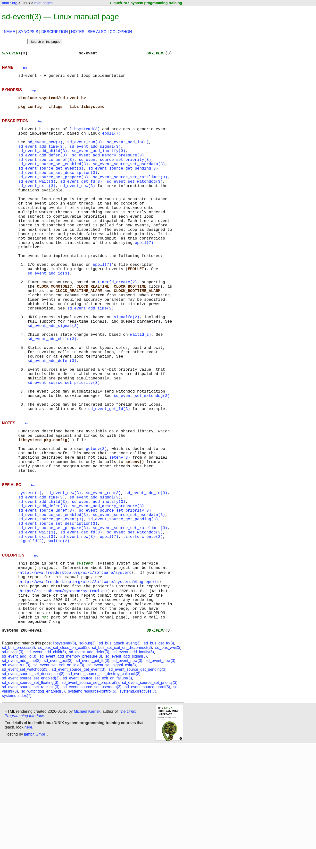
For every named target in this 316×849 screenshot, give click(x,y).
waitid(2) (140, 385)
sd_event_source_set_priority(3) (115, 172)
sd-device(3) (12, 755)
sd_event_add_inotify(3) (98, 161)
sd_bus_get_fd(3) (159, 747)
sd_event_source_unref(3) (46, 172)
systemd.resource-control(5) (92, 795)
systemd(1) (30, 571)
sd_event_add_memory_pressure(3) (108, 166)
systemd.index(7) (17, 799)
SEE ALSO (97, 32)
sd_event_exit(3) (37, 204)
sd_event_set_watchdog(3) (135, 198)
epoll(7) (111, 140)
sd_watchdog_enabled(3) (43, 795)
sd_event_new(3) (45, 150)
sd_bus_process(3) (18, 751)
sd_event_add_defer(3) (42, 166)
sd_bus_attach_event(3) (120, 747)
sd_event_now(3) (77, 204)
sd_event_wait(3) (37, 198)
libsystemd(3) (84, 134)
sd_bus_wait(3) (168, 751)
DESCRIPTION (54, 32)
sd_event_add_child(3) (42, 161)
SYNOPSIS (28, 32)
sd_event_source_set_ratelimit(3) (130, 193)
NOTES (77, 32)
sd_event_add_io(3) (128, 150)
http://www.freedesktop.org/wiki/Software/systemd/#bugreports (90, 674)
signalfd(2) (127, 364)
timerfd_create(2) (117, 321)
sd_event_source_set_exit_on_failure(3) (97, 782)
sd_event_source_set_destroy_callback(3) (104, 777)
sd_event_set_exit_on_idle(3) (58, 768)
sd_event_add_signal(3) (95, 156)
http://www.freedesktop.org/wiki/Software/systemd (77, 664)
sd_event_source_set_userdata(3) (129, 177)
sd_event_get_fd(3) (81, 198)
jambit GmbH (35, 838)
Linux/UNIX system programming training (146, 3)
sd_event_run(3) (84, 150)
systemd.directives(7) (138, 795)
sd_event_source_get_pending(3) (123, 182)
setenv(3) (119, 532)
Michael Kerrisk (87, 815)
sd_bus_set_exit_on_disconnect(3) (122, 751)
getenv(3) (96, 521)
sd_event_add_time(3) (41, 156)
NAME (9, 32)
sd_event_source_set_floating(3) (30, 786)
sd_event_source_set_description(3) (57, 188)
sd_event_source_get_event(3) (50, 182)
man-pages (43, 3)
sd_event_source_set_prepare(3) (53, 193)
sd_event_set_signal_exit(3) (111, 768)
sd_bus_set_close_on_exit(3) (63, 751)
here (28, 831)
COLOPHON (121, 32)
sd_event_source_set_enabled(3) (53, 177)
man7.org (9, 3)
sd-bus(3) (87, 747)
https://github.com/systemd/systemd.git (65, 685)
